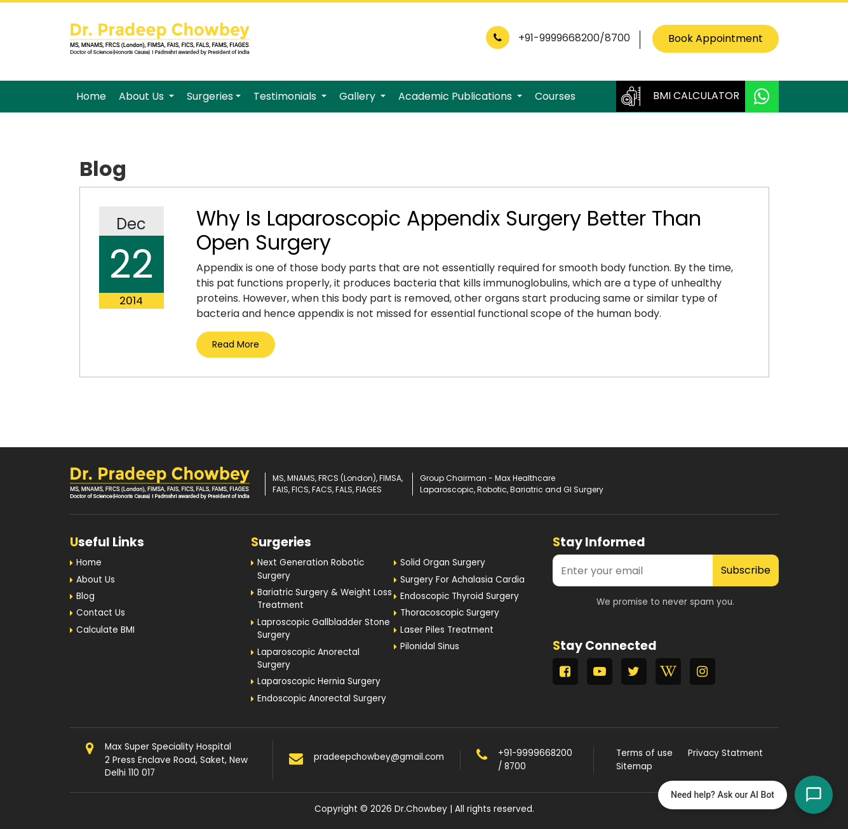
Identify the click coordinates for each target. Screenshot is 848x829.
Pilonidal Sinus (429, 646)
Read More (235, 344)
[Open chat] (814, 795)
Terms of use (644, 753)
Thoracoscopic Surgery (449, 613)
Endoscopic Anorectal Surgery (321, 698)
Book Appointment (715, 38)
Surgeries (210, 96)
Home (91, 96)
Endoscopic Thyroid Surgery (459, 596)
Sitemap (634, 766)
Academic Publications (456, 96)
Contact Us (100, 613)
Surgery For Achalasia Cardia (462, 580)
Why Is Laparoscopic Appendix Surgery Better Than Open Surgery (448, 230)
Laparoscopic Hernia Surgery (318, 681)
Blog (85, 596)
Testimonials (286, 96)
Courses (555, 96)
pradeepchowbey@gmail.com (379, 757)
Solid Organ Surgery (442, 562)
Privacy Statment (725, 753)
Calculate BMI (105, 630)
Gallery (358, 96)
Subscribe (746, 570)
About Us (142, 96)
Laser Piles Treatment (447, 630)
